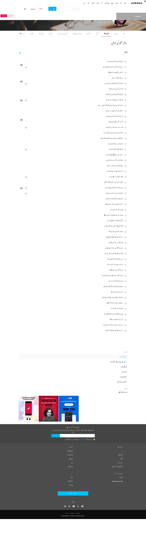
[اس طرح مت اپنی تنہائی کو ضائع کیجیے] (71, 237)
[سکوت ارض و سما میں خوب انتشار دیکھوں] (71, 182)
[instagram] (69, 506)
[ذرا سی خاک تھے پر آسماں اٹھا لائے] (71, 171)
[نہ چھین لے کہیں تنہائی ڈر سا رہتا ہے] (71, 111)
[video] (21, 100)
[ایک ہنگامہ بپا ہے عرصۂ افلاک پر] (71, 242)
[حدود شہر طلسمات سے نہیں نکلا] (71, 231)
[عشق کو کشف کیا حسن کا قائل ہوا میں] (71, 221)
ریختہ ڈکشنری (70, 481)
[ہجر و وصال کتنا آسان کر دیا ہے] (71, 281)
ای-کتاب (76, 33)
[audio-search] (59, 9)
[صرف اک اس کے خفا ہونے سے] (71, 144)
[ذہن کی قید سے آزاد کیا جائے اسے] (71, 61)
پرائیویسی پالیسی (83, 439)
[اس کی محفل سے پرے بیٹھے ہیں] (71, 270)
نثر (101, 3)
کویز (88, 3)
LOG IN (40, 9)
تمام (124, 33)
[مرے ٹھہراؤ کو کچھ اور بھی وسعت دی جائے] (71, 67)
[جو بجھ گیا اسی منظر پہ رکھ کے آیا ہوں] (71, 160)
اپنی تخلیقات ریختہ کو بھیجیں (117, 466)
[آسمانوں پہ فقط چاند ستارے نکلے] (71, 72)
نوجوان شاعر (123, 377)
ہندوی (71, 477)
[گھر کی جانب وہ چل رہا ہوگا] (71, 292)
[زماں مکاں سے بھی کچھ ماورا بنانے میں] (71, 199)
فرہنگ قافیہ (120, 455)
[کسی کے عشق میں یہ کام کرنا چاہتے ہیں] (71, 248)
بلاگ (30, 33)
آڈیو (50, 33)
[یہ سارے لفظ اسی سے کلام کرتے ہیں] (71, 330)
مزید (84, 3)
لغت (117, 3)
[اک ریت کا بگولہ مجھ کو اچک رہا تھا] (71, 259)
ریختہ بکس (71, 485)
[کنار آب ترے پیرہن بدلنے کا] (71, 89)
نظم (97, 33)
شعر (88, 33)
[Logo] (136, 3)
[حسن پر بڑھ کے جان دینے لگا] (71, 319)
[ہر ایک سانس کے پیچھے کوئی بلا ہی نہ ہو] (71, 155)
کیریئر (72, 462)
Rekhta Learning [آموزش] (117, 481)
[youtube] (73, 506)
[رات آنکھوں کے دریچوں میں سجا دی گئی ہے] (71, 275)
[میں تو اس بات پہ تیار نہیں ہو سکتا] (71, 264)
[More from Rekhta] (31, 9)
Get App (4, 9)
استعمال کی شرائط (72, 513)
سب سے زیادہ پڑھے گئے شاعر (118, 362)
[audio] (26, 67)
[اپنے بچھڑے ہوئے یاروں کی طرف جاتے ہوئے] (71, 138)
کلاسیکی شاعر (123, 367)
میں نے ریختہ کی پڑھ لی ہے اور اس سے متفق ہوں (80, 439)
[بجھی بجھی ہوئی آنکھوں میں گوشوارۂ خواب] (71, 226)
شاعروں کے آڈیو (122, 382)
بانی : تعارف (70, 455)
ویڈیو (40, 33)
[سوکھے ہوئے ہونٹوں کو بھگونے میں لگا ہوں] (71, 286)
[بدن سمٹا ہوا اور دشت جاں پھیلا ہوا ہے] (71, 188)
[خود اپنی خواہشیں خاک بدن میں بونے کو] (71, 94)
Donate (108, 9)
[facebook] (82, 506)
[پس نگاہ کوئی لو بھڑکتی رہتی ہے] (71, 149)
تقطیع (122, 459)
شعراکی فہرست (123, 357)
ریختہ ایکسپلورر (70, 466)
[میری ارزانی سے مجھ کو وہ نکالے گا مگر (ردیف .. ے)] (71, 105)
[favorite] (125, 62)
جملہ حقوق (67, 513)
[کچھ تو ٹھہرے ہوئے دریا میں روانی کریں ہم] (71, 133)
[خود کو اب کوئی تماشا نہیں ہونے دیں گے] (71, 253)
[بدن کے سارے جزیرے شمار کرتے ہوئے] (71, 325)
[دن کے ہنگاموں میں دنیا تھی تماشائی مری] (71, 314)
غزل (106, 33)
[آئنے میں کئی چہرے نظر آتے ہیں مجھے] (71, 204)
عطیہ (122, 451)
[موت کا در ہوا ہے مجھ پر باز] (71, 308)
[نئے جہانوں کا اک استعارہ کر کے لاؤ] (71, 166)
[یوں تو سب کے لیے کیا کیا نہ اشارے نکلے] (71, 215)
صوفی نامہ (121, 477)
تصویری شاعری (62, 33)
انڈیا (97, 18)
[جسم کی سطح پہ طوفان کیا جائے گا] (71, 122)
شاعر (125, 3)
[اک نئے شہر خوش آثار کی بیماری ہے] (71, 116)
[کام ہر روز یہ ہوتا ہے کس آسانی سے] (71, 127)
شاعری (93, 3)
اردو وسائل (120, 462)
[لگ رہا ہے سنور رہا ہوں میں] (71, 210)
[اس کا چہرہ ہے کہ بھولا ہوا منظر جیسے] (71, 303)
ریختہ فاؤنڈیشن (70, 451)
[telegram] (64, 506)
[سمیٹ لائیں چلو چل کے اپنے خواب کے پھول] (71, 297)
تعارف (116, 33)
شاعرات (124, 372)
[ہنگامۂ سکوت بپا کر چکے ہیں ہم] (71, 177)
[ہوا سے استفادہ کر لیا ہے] (71, 78)
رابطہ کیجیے (71, 459)
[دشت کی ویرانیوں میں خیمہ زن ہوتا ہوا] (71, 193)
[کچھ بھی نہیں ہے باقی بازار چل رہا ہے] (71, 100)
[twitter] (78, 506)
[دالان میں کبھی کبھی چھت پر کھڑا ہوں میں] (71, 83)
